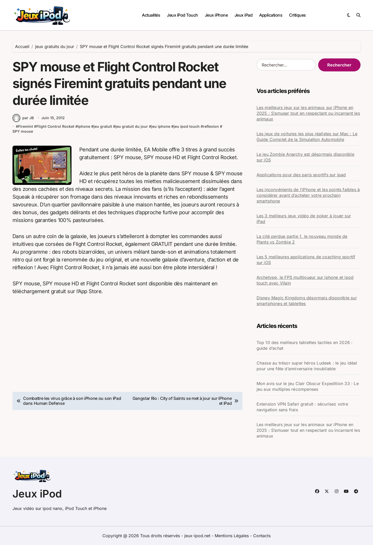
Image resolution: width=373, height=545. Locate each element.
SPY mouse (22, 132)
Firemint (25, 126)
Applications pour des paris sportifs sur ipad (301, 174)
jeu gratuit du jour (131, 126)
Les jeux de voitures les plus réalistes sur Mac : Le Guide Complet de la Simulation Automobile (307, 136)
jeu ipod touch (187, 126)
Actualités (151, 15)
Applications (270, 15)
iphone (84, 126)
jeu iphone (160, 126)
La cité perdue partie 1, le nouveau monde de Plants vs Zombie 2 (302, 239)
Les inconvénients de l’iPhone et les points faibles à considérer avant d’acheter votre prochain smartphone (308, 195)
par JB (23, 118)
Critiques (297, 15)
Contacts (262, 535)
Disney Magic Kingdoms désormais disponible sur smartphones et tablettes (307, 300)
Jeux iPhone (216, 15)
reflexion (211, 126)
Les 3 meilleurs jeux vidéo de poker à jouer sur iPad (304, 218)
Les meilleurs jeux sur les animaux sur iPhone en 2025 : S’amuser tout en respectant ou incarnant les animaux (308, 113)
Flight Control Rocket (55, 126)
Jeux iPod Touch (182, 15)
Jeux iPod (37, 493)
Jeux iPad (243, 15)
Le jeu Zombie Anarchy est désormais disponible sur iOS (305, 157)
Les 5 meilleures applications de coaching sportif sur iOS (306, 259)
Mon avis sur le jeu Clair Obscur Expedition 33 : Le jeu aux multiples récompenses (308, 386)
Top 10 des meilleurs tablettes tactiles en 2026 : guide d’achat (305, 345)
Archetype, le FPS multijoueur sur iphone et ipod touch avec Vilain (305, 280)
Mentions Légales (232, 535)
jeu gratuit (103, 126)
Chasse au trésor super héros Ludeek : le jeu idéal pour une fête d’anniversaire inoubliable (307, 365)
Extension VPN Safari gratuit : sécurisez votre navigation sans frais (302, 406)
